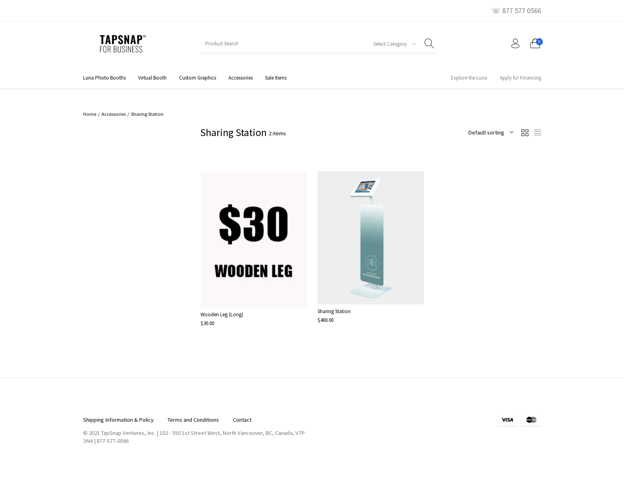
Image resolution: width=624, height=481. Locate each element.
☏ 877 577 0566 (516, 10)
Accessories (113, 114)
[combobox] (391, 44)
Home (89, 114)
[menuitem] (104, 77)
